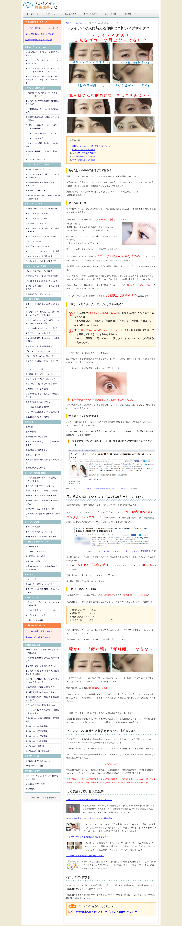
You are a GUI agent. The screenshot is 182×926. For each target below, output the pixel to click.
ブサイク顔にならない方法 (83, 160)
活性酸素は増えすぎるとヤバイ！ (39, 374)
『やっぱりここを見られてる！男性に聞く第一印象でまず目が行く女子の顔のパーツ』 (104, 488)
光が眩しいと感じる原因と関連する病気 (42, 496)
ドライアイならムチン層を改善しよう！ (42, 333)
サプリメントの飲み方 (34, 138)
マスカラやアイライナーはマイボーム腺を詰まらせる (42, 229)
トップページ (32, 14)
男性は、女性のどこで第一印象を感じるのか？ (92, 146)
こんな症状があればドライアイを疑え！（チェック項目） (42, 479)
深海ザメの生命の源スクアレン (38, 402)
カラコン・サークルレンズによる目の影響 (42, 251)
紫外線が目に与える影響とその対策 (40, 509)
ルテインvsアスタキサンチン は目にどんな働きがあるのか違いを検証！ (43, 321)
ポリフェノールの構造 (34, 369)
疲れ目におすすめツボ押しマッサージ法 (42, 615)
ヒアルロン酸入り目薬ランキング (39, 34)
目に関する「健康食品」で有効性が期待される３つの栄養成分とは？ (42, 126)
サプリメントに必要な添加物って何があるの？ (42, 144)
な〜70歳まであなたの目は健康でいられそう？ (43, 515)
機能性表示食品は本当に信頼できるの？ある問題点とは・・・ (42, 118)
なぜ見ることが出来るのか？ (37, 551)
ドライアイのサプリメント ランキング (41, 28)
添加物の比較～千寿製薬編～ (37, 731)
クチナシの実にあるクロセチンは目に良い (42, 328)
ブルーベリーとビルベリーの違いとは (41, 351)
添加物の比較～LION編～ (36, 746)
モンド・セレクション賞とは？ (38, 159)
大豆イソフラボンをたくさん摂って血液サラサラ (42, 395)
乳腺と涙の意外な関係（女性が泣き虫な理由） (42, 461)
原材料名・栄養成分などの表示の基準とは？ (42, 152)
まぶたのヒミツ (81, 23)
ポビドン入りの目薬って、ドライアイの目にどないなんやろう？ (42, 680)
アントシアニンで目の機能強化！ (39, 346)
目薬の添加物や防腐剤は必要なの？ (40, 687)
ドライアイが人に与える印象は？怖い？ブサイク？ (88, 837)
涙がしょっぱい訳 (33, 455)
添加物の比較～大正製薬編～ (37, 736)
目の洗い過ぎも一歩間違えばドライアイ (42, 261)
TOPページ (70, 23)
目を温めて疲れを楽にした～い (38, 294)
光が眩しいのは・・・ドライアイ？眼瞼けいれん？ (42, 502)
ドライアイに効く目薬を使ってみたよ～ (42, 666)
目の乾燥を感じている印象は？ (85, 156)
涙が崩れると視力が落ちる (36, 450)
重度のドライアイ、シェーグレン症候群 (42, 491)
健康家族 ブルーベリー (35, 191)
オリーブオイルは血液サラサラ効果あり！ (42, 412)
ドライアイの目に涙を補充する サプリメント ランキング (43, 61)
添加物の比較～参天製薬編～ (37, 741)
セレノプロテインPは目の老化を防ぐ (40, 379)
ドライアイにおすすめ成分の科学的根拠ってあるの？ (89, 800)
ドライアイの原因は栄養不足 (37, 214)
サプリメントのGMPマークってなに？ (41, 133)
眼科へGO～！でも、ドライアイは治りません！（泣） (42, 777)
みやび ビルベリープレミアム (38, 169)
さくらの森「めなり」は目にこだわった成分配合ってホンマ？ (42, 175)
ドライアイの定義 (33, 527)
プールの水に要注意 (34, 241)
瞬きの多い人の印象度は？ (83, 150)
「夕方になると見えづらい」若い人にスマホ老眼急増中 (42, 603)
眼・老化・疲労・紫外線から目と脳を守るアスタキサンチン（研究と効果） (42, 313)
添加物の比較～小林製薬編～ (37, 726)
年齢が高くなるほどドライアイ (38, 223)
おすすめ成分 (70, 14)
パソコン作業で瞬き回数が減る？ (39, 271)
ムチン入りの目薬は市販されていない (41, 705)
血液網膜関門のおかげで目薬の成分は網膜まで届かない (42, 698)
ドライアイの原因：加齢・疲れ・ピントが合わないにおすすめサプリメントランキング (42, 79)
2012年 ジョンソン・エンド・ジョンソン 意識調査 (126, 551)
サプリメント (51, 14)
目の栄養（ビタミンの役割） (37, 389)
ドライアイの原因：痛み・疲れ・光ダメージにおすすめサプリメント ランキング (42, 70)
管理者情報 (30, 789)
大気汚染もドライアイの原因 (37, 246)
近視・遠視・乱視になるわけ (37, 561)
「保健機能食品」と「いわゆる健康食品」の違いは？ (42, 110)
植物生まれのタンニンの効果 (37, 417)
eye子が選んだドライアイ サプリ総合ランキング (42, 53)
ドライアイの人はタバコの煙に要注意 (41, 236)
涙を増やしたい (130, 14)
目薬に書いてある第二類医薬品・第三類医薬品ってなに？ (42, 719)
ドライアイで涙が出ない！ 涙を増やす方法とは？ (43, 443)
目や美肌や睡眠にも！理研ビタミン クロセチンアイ (42, 184)
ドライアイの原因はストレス (37, 218)
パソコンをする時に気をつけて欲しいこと (42, 281)
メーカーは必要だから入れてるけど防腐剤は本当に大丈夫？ (42, 711)
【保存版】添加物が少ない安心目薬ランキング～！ (42, 659)
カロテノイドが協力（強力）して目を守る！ (42, 362)
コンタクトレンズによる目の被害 (39, 256)
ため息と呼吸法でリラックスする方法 (41, 610)
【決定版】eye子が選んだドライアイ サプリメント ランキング (42, 94)
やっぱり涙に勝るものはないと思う (40, 692)
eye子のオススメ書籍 (34, 620)
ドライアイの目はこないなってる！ (40, 532)
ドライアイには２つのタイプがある (40, 486)
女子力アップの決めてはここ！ (85, 153)
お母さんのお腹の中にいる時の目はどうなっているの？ (42, 567)
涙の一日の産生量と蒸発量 (36, 437)
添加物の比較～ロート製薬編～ (38, 751)
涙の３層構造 (31, 432)
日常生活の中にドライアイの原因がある (42, 208)
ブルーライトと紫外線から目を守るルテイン (85, 856)
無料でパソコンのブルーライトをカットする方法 (42, 287)
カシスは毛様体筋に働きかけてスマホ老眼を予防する (42, 339)
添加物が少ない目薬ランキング (38, 40)
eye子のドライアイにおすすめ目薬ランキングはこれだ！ (42, 651)
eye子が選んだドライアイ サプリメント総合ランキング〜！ (107, 911)
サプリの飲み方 (90, 14)
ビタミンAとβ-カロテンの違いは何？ (40, 356)
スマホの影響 (110, 14)
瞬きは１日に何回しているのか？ (39, 584)
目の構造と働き (32, 546)
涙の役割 (29, 427)
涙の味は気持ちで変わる (35, 468)
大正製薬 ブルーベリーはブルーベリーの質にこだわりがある (43, 197)
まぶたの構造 (31, 579)
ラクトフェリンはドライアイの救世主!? (41, 384)
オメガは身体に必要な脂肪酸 (37, 407)
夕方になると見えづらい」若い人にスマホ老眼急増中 (89, 818)
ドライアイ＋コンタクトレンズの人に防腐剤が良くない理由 (42, 672)
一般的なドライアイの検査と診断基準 (41, 537)
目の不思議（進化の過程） (36, 556)
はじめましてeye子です (35, 784)
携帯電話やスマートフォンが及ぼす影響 (42, 276)
